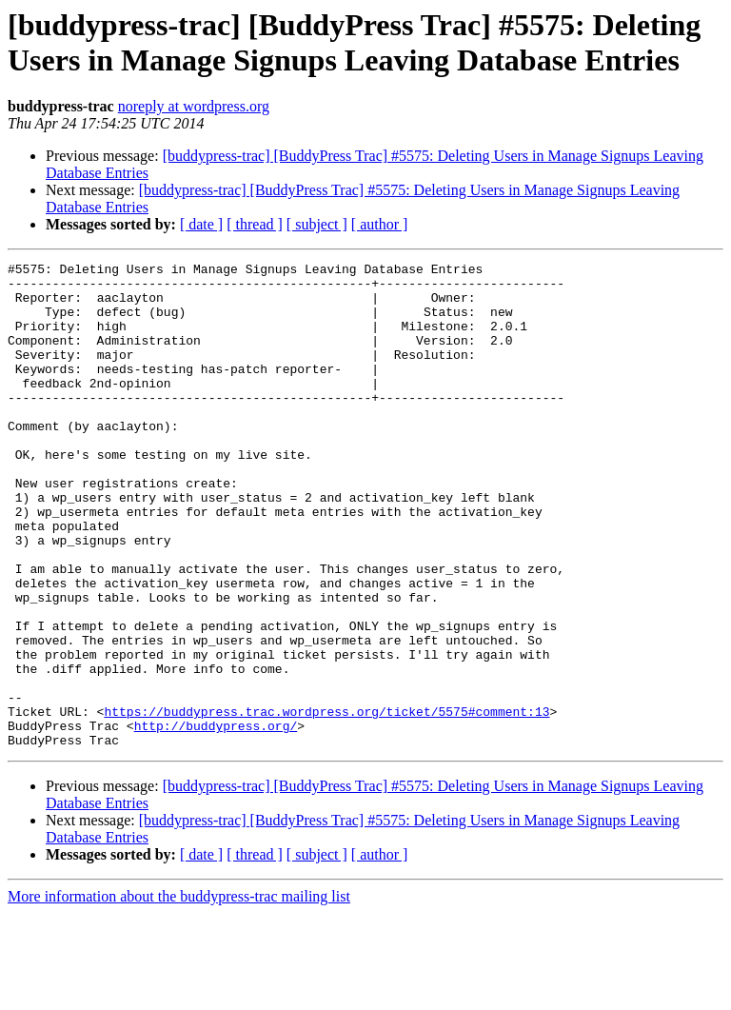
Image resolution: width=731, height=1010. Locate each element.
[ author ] (379, 224)
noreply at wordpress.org (193, 106)
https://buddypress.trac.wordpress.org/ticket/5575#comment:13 (326, 802)
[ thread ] (255, 224)
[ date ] (201, 224)
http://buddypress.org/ (216, 819)
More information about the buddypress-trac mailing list (179, 993)
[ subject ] (316, 224)
